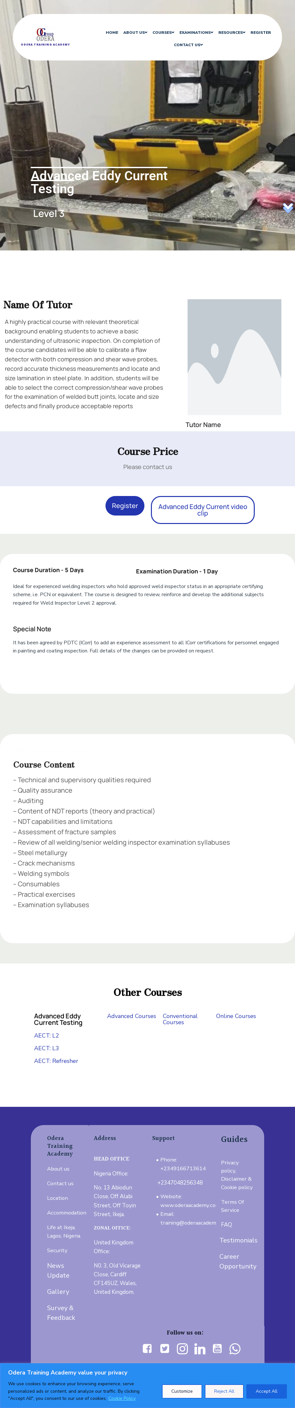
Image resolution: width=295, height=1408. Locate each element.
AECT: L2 (46, 1035)
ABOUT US (128, 32)
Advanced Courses (131, 1016)
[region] (147, 1385)
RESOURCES (224, 32)
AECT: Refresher (56, 1061)
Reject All (224, 1391)
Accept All (266, 1391)
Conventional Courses (180, 1019)
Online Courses (236, 1016)
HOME (105, 32)
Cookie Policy (122, 1398)
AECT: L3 (46, 1048)
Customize (182, 1391)
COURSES (156, 32)
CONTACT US (181, 44)
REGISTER (253, 32)
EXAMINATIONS (189, 32)
